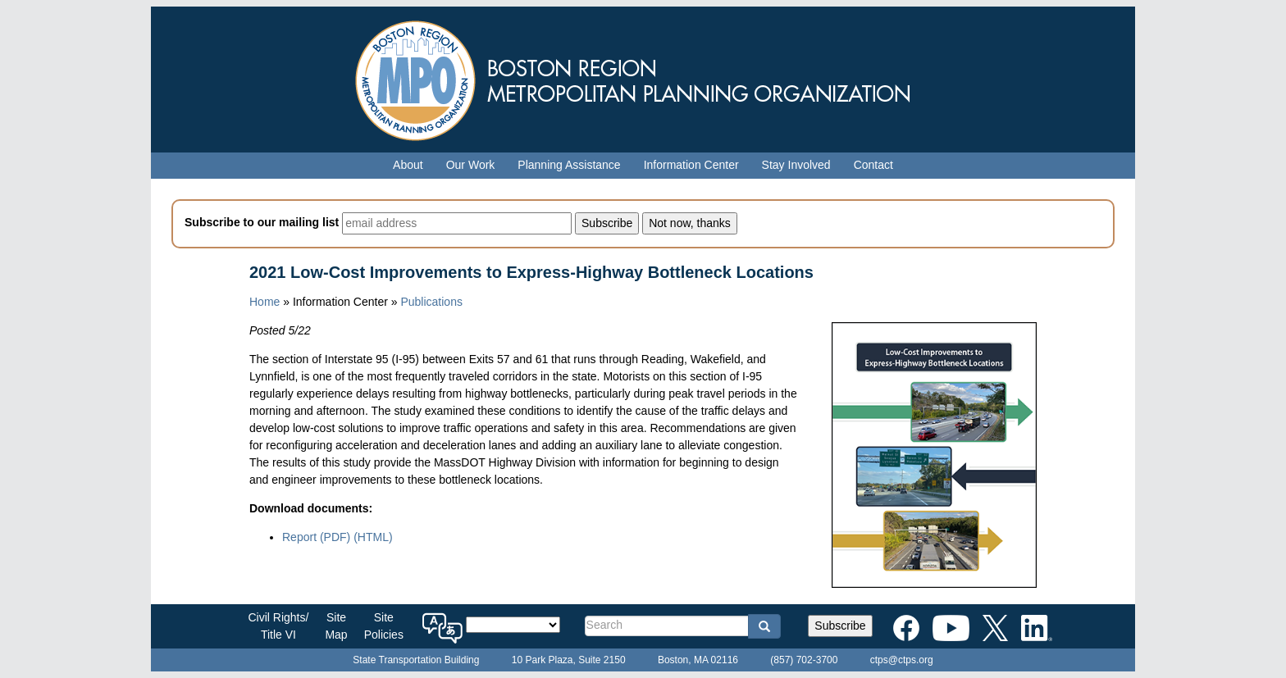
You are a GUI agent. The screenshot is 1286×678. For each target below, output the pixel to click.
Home (264, 301)
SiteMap (336, 626)
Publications (431, 301)
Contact (873, 164)
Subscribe (839, 625)
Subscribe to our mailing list (262, 222)
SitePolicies (384, 626)
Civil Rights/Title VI (279, 626)
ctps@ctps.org (901, 660)
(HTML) (372, 537)
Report (316, 537)
